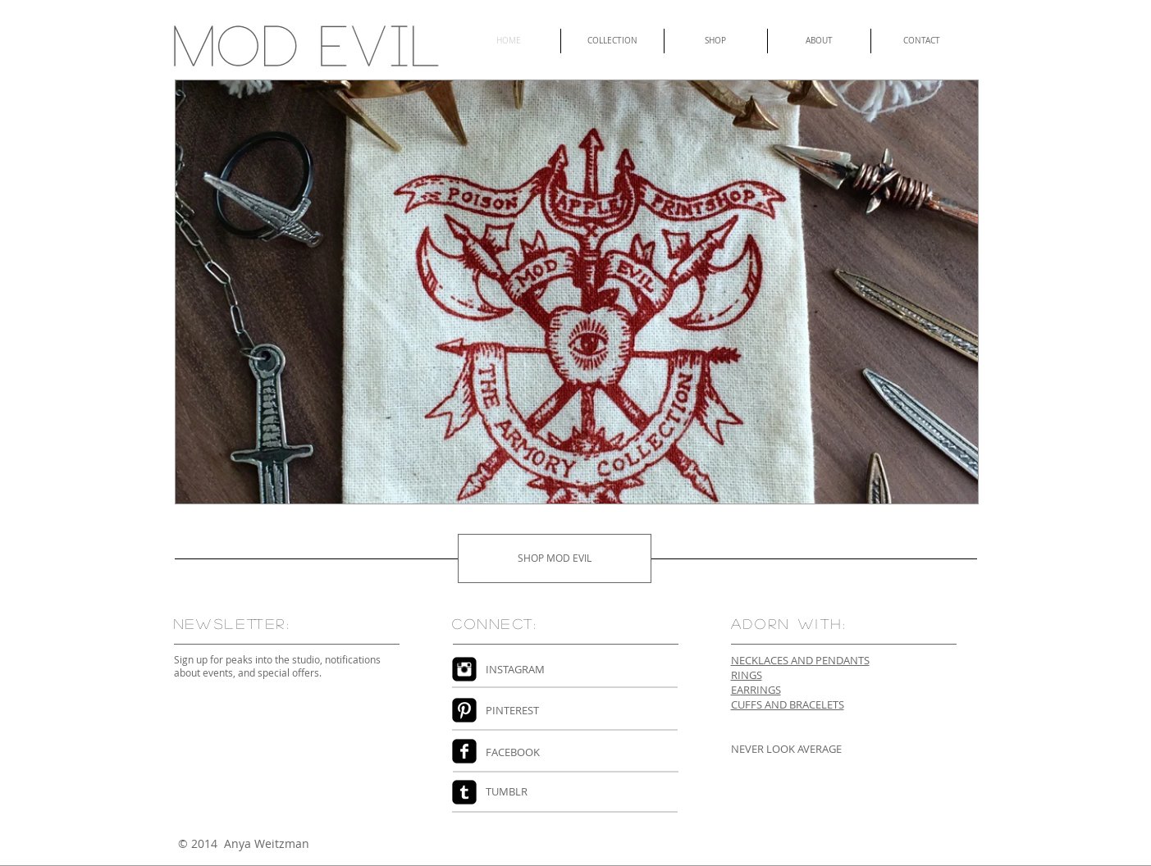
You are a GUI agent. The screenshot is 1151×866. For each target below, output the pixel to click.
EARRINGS (756, 689)
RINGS (746, 675)
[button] (577, 292)
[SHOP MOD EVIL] (554, 558)
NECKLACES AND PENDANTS (800, 660)
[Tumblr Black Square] (464, 792)
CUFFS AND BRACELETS (787, 704)
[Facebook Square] (464, 751)
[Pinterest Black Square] (464, 710)
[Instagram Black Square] (464, 669)
